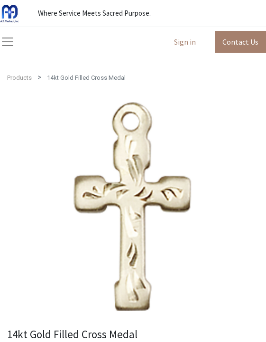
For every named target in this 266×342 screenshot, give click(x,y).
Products (19, 77)
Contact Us (240, 42)
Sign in (185, 42)
